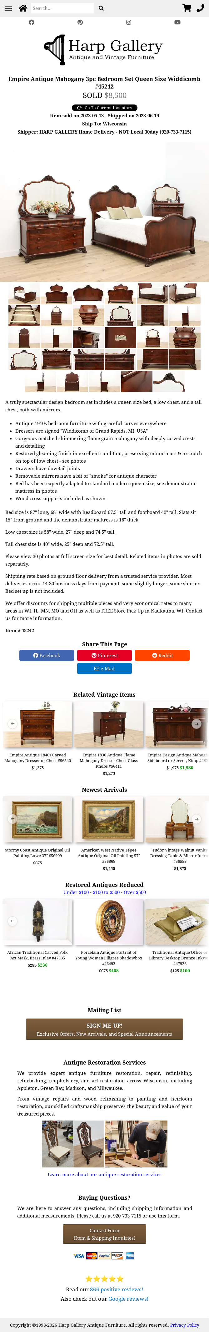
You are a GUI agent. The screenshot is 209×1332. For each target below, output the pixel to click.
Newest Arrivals (104, 789)
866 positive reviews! (116, 1289)
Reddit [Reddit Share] (162, 655)
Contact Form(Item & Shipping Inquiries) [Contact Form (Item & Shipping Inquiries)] (104, 1234)
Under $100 (76, 892)
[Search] (62, 8)
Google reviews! (128, 1298)
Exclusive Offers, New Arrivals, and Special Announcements (104, 1029)
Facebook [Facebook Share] (46, 655)
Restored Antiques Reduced (104, 884)
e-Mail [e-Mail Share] (104, 668)
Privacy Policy (184, 1325)
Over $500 (135, 892)
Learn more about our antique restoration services (105, 1174)
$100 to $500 (106, 892)
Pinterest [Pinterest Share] (105, 655)
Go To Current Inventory (104, 107)
